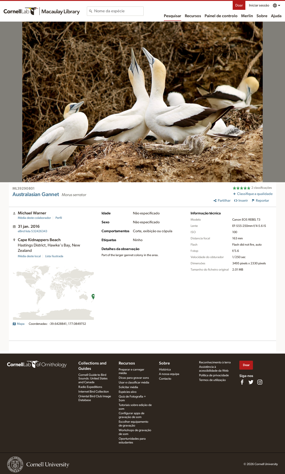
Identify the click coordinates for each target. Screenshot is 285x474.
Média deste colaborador (34, 217)
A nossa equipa (169, 374)
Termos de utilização (212, 380)
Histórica (165, 369)
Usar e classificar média (134, 382)
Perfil (58, 217)
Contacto (165, 378)
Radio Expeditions (90, 387)
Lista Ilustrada (54, 256)
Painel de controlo (221, 16)
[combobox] (118, 11)
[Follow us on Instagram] (260, 382)
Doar (239, 5)
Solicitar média (128, 387)
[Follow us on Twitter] (251, 382)
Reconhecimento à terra (215, 362)
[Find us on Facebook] (242, 382)
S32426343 (32, 231)
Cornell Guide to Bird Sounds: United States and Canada (93, 378)
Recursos (193, 16)
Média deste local (29, 256)
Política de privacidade (214, 375)
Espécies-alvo (127, 391)
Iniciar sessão (259, 5)
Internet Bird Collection (93, 391)
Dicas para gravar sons (134, 377)
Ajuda (276, 16)
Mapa (18, 323)
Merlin (247, 16)
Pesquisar (172, 16)
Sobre (261, 16)
